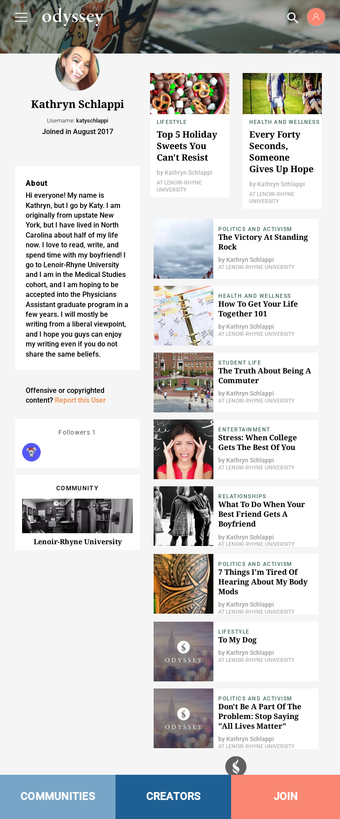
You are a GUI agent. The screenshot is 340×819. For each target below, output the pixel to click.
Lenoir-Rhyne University (78, 541)
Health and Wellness (284, 122)
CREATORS (173, 796)
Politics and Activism (255, 229)
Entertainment (244, 430)
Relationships (242, 496)
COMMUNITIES (57, 796)
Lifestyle (172, 122)
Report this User (80, 400)
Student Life (239, 363)
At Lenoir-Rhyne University (256, 267)
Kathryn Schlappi (188, 172)
